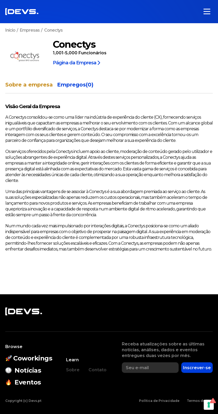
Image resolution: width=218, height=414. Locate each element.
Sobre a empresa (29, 85)
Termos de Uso (200, 401)
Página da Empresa (76, 62)
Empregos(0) (75, 85)
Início (10, 30)
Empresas (30, 30)
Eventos (23, 382)
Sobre (73, 369)
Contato (97, 369)
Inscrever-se (197, 367)
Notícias (23, 370)
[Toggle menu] (207, 11)
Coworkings (29, 358)
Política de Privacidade (159, 401)
